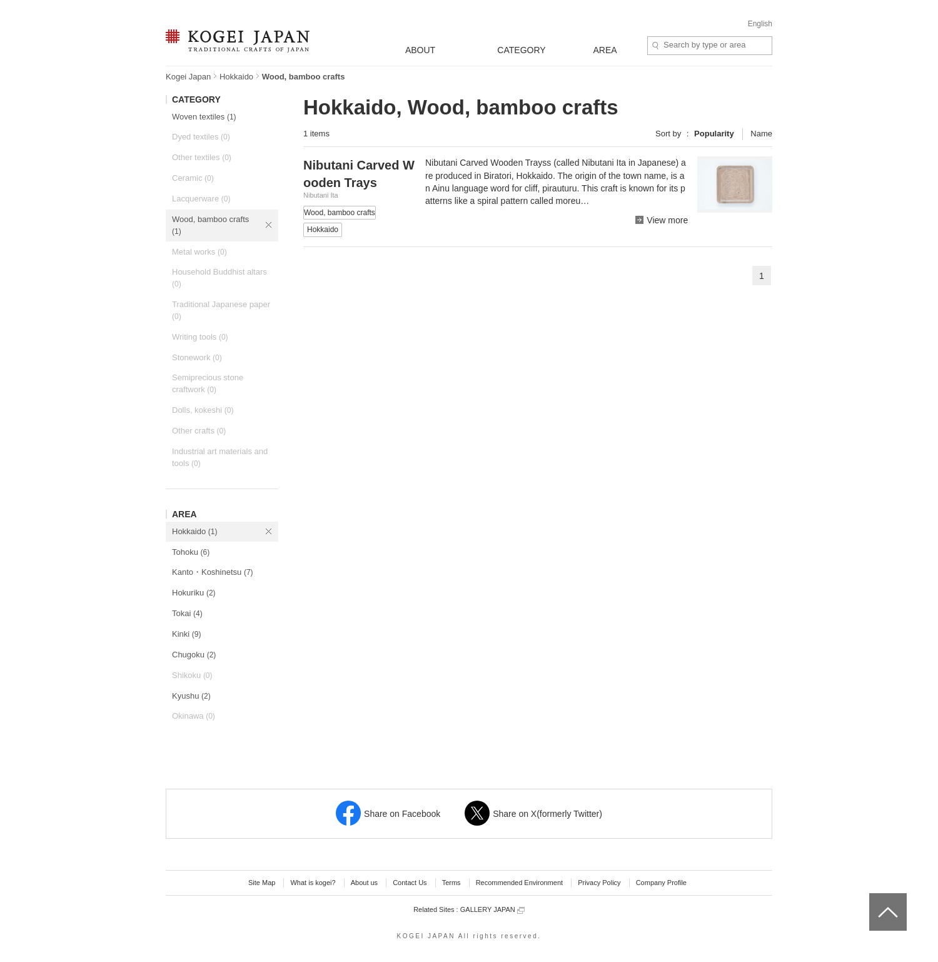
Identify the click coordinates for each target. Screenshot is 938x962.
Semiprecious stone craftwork (207, 383)
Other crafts (199, 430)
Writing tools (200, 337)
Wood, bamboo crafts (210, 225)
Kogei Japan (188, 76)
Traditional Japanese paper (221, 310)
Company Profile (661, 882)
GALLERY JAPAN (492, 910)
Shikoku (192, 675)
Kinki (186, 634)
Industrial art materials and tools (220, 457)
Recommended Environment (519, 882)
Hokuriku (194, 592)
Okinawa (193, 716)
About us (364, 882)
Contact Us (409, 882)
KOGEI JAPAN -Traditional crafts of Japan (237, 42)
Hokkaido (236, 76)
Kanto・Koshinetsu (212, 572)
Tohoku (190, 552)
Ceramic (193, 178)
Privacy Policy (599, 882)
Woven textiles (204, 116)
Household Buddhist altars (219, 277)
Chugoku (194, 654)
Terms (451, 882)
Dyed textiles (201, 136)
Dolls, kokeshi (202, 410)
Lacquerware (201, 198)
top (874, 897)
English (760, 23)
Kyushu (191, 696)
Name (761, 133)
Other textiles (201, 157)
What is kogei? (312, 882)
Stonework (197, 357)
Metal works (199, 251)
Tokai (187, 613)
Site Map (261, 882)
